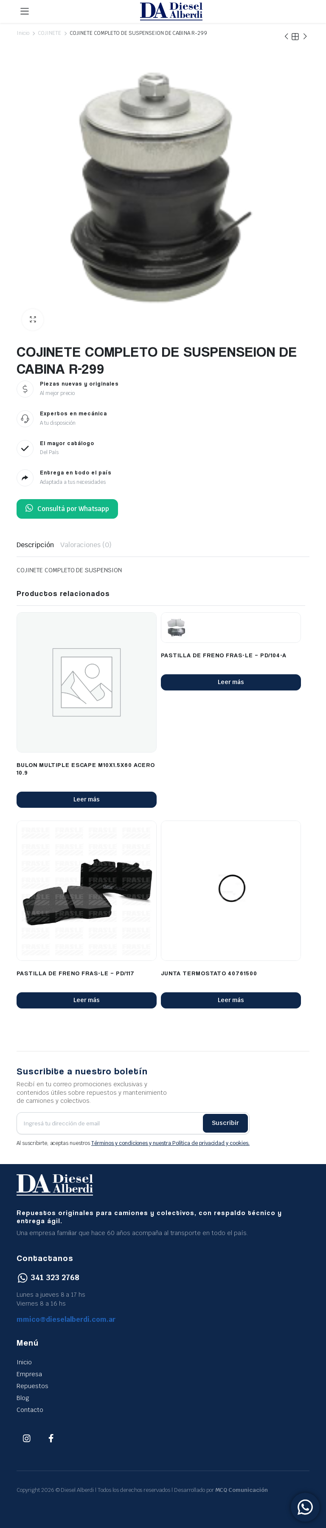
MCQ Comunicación (241, 1490)
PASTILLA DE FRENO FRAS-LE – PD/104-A (224, 655)
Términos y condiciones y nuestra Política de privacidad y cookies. (170, 1143)
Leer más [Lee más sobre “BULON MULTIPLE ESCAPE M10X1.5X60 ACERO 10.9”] (86, 799)
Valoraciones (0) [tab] (86, 544)
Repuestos (32, 1386)
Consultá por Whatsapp (67, 509)
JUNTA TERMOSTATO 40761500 (209, 973)
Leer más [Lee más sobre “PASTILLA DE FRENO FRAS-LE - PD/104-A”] (231, 682)
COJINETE (49, 33)
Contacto (30, 1410)
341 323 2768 (48, 1277)
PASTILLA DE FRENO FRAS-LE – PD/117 (76, 973)
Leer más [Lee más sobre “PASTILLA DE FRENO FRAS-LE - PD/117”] (86, 1000)
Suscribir (225, 1123)
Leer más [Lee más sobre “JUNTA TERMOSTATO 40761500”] (231, 1000)
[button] (32, 319)
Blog (23, 1398)
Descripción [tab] (35, 544)
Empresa (29, 1374)
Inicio (23, 33)
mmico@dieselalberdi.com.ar (66, 1319)
